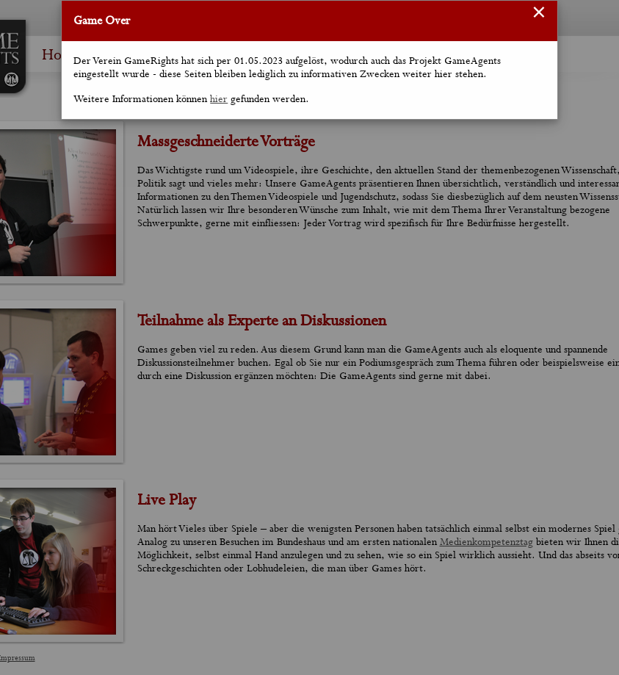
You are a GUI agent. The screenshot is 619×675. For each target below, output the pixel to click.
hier (219, 99)
